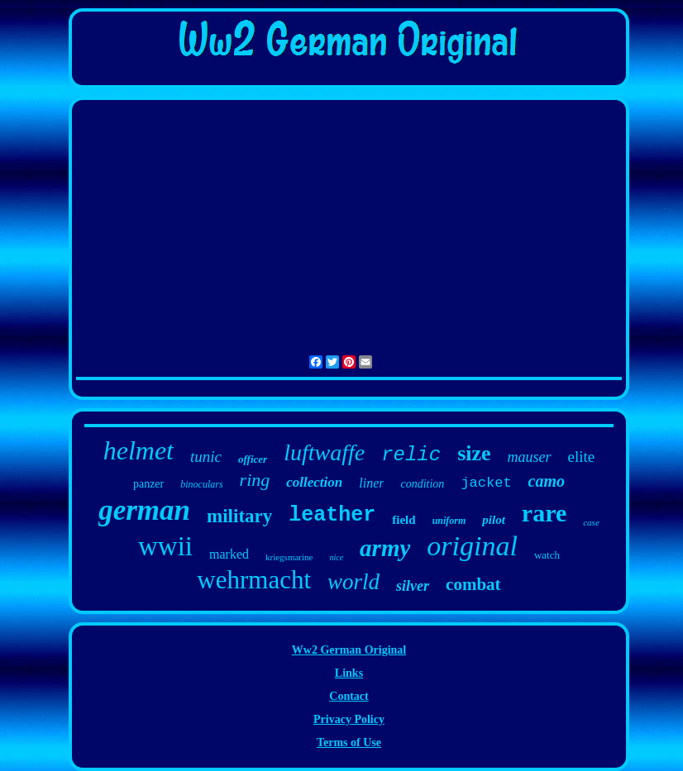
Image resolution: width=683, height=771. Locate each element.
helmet (138, 450)
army (385, 548)
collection (314, 482)
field (403, 519)
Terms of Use (349, 742)
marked (229, 554)
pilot (493, 519)
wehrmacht (254, 579)
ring (255, 479)
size (473, 453)
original (472, 546)
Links (349, 673)
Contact (348, 696)
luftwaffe (324, 452)
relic (411, 455)
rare (544, 512)
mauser (530, 457)
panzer (148, 484)
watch (547, 555)
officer (252, 459)
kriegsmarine (289, 557)
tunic (206, 456)
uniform (449, 520)
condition (422, 484)
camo (546, 481)
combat (473, 584)
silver (412, 586)
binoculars (201, 484)
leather (332, 515)
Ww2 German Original (349, 650)
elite (581, 456)
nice (336, 557)
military (239, 516)
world (353, 581)
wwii (165, 546)
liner (371, 483)
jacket (486, 483)
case (591, 522)
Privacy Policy (348, 719)
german (144, 510)
